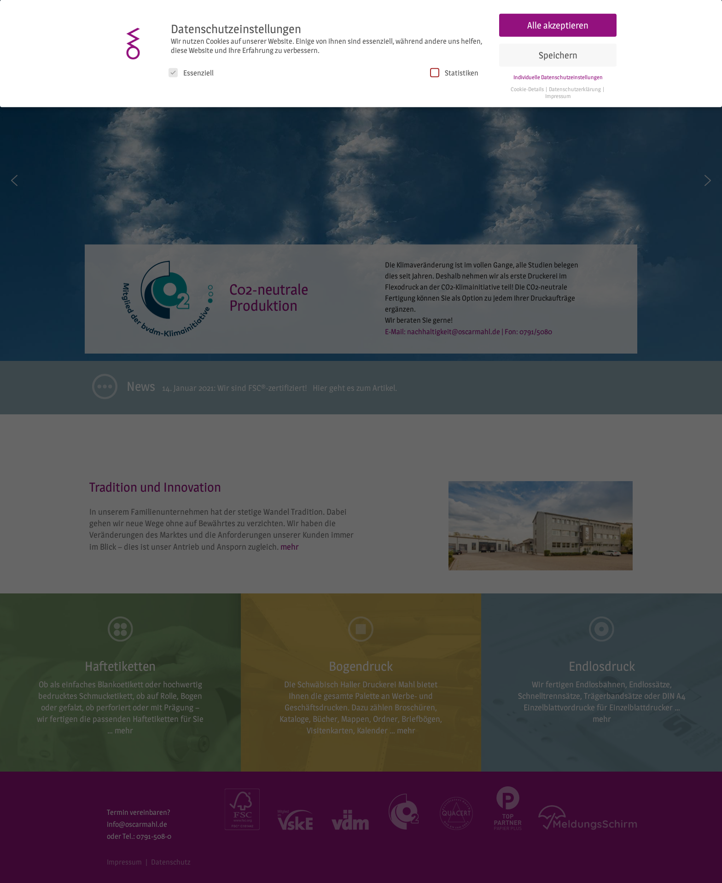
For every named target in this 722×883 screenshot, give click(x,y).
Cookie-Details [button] (528, 87)
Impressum (558, 94)
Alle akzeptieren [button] (557, 23)
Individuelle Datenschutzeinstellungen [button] (558, 74)
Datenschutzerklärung (575, 87)
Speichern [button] (558, 52)
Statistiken (454, 70)
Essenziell (191, 70)
